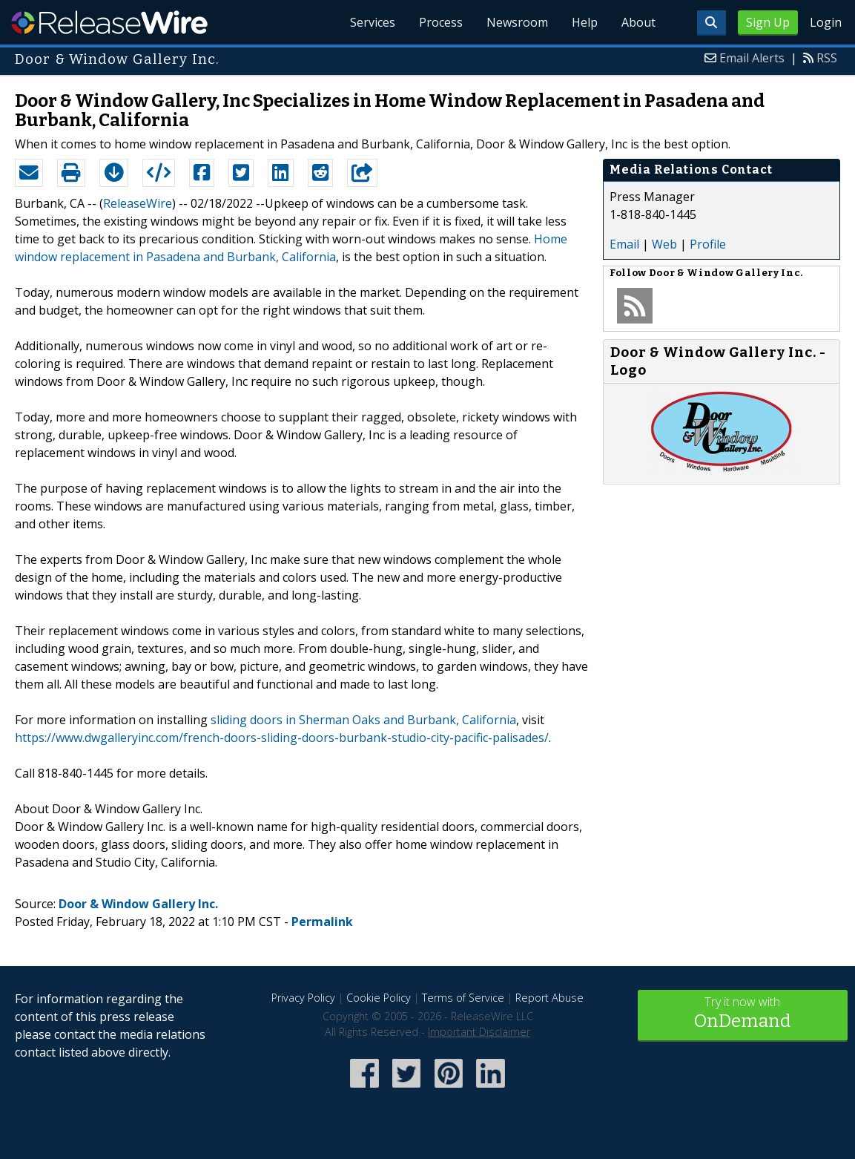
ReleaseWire (109, 22)
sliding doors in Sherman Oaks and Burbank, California (363, 720)
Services (372, 22)
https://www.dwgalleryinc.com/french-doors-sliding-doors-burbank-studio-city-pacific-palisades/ (282, 737)
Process (441, 22)
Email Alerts (752, 58)
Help (585, 22)
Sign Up (768, 22)
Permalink (322, 921)
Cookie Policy (378, 998)
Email (624, 244)
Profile (708, 244)
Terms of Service (463, 998)
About (638, 22)
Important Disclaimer (479, 1032)
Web (664, 244)
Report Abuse (549, 998)
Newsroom (517, 22)
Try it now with (743, 1014)
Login (826, 22)
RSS (826, 58)
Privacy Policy (303, 998)
